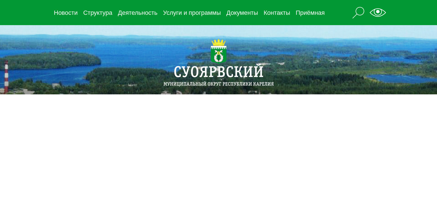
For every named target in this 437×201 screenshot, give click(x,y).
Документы (242, 12)
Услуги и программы (192, 12)
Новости (66, 12)
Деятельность (138, 12)
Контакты (277, 12)
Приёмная (310, 12)
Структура (97, 12)
